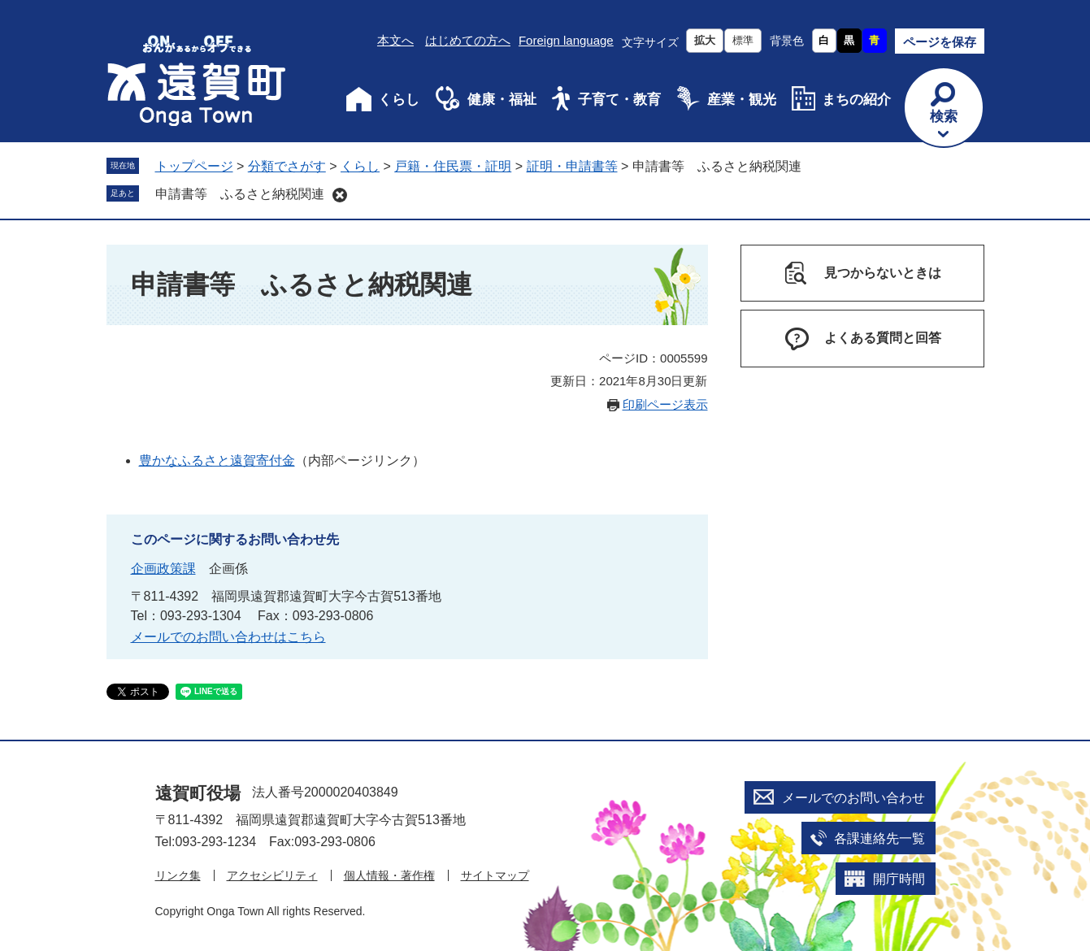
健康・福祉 (501, 99)
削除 (339, 195)
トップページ (194, 166)
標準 (742, 40)
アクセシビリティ (272, 875)
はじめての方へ (467, 40)
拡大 (704, 40)
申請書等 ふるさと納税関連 (239, 194)
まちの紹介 (856, 99)
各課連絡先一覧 (879, 838)
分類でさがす (287, 166)
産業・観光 (741, 99)
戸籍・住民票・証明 (452, 166)
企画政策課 (163, 568)
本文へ (395, 40)
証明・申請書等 (572, 166)
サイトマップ (495, 875)
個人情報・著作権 (389, 875)
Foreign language (566, 40)
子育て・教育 (619, 99)
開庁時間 (899, 879)
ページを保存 (939, 42)
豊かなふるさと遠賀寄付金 (217, 460)
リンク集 (178, 875)
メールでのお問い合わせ (853, 798)
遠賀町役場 (198, 793)
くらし (398, 99)
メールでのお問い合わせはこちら (228, 637)
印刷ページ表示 (665, 404)
